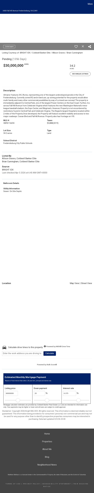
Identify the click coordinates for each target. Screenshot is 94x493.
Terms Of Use (13, 484)
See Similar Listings (80, 74)
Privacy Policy (31, 484)
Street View (86, 283)
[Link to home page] (3, 4)
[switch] (76, 46)
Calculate (49, 353)
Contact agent (9, 46)
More (90, 4)
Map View (74, 283)
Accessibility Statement (57, 484)
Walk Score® (52, 365)
